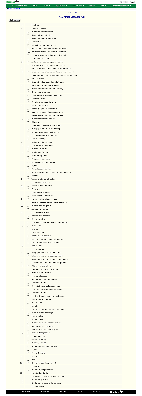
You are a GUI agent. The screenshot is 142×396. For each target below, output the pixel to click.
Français (132, 2)
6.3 (22, 199)
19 (22, 376)
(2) (28, 32)
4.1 (22, 142)
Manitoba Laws (19, 6)
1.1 (22, 28)
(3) (28, 42)
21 (22, 383)
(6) (28, 55)
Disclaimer (45, 391)
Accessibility (26, 391)
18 (22, 350)
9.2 (22, 263)
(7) (28, 139)
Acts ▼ (47, 6)
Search (35, 6)
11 (22, 276)
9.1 (22, 253)
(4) (28, 45)
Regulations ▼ (61, 6)
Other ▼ (103, 6)
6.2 (22, 186)
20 (22, 380)
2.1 (22, 59)
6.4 (22, 206)
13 (22, 306)
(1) (28, 28)
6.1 (22, 179)
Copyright (62, 391)
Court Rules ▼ (78, 6)
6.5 (22, 212)
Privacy (79, 391)
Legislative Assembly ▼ (122, 6)
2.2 (22, 62)
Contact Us (96, 391)
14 (22, 309)
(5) (28, 48)
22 (22, 386)
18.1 (21, 356)
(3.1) (28, 162)
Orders (92, 6)
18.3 (21, 373)
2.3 (22, 69)
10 (22, 266)
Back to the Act (15, 20)
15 (22, 326)
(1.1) (28, 75)
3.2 (22, 105)
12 (22, 289)
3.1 (22, 85)
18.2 (21, 363)
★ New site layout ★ (14, 8)
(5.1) (28, 52)
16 (22, 333)
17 (22, 339)
